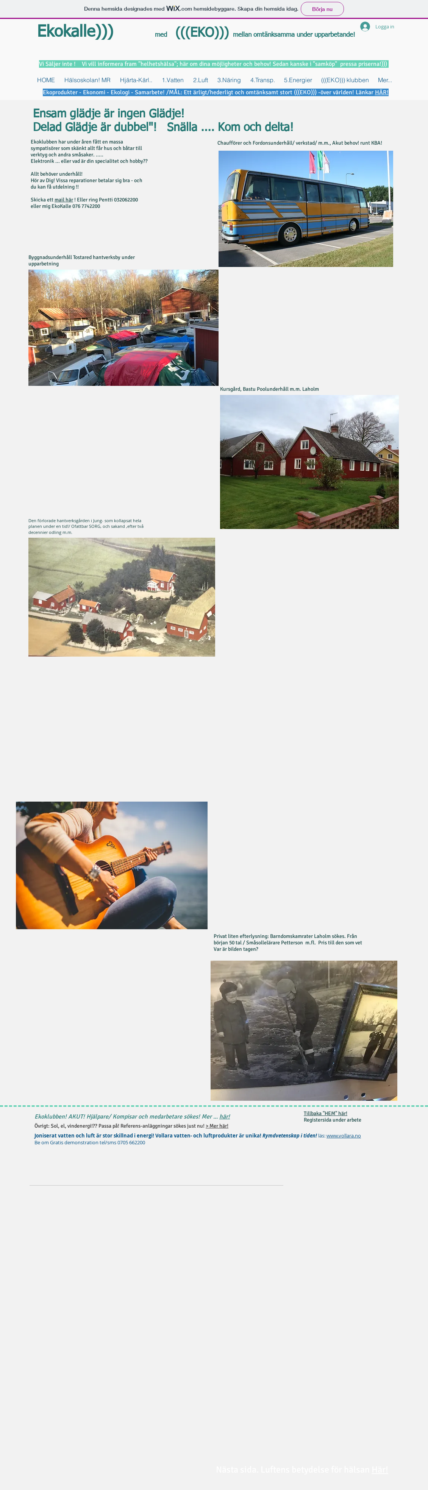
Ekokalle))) (75, 32)
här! (224, 1116)
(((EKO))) (200, 33)
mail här (64, 200)
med (161, 35)
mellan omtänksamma (265, 35)
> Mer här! (217, 1126)
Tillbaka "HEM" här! (325, 1113)
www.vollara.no (343, 1135)
